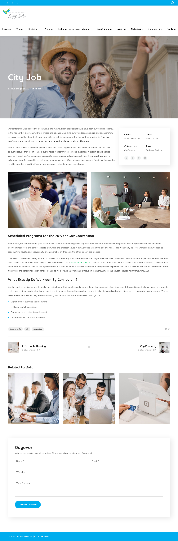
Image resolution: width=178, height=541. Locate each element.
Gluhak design (43, 536)
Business (36, 88)
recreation (37, 329)
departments (15, 329)
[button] (172, 2)
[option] (33, 400)
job (27, 329)
